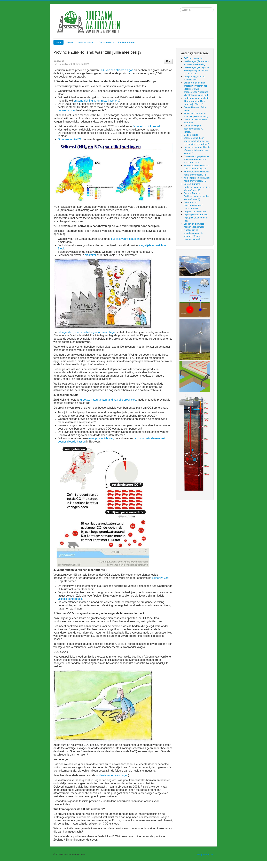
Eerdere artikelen (126, 42)
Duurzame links (106, 42)
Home (58, 42)
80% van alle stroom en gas (116, 70)
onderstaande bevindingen (112, 775)
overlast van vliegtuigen (125, 238)
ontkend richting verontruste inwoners (96, 100)
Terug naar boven (205, 854)
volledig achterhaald (70, 598)
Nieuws (69, 42)
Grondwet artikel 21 (69, 139)
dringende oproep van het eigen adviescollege (87, 332)
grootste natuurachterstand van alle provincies (108, 399)
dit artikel (90, 255)
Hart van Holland (85, 42)
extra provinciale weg (101, 438)
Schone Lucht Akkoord (146, 126)
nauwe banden (67, 110)
